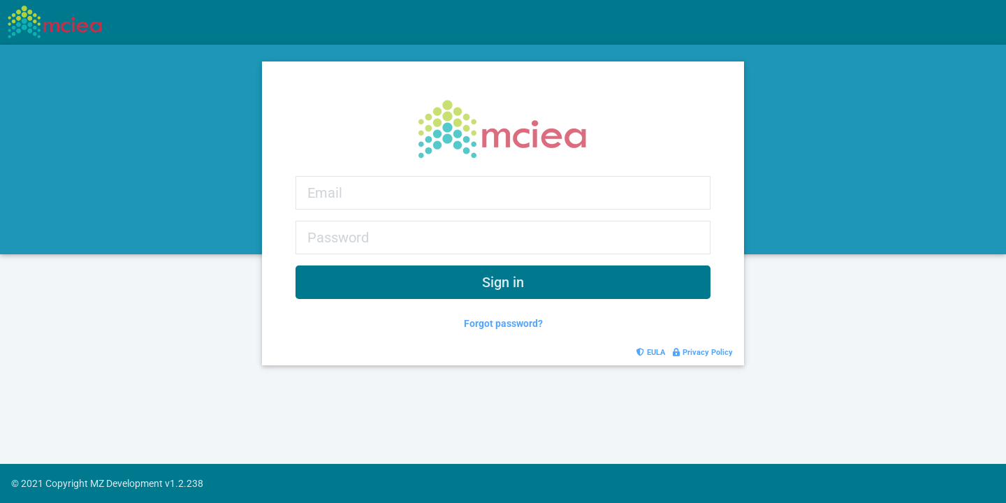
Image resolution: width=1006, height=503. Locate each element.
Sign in (503, 282)
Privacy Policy (703, 352)
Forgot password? (503, 324)
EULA (651, 352)
